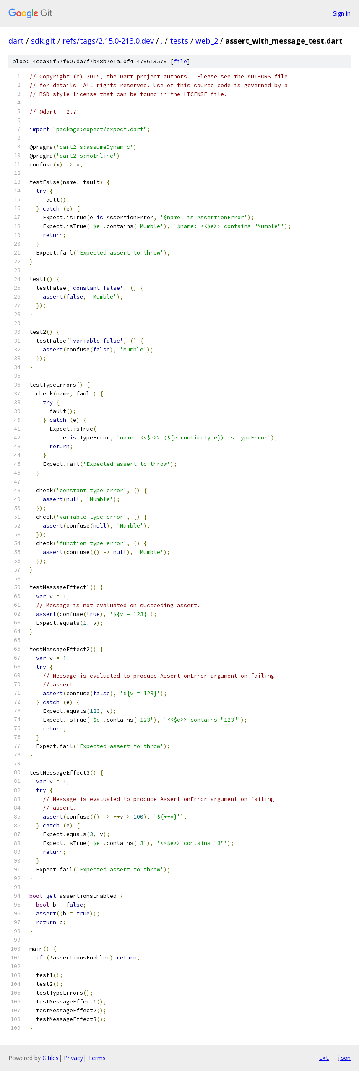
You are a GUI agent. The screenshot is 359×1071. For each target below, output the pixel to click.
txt (324, 1057)
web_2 (206, 41)
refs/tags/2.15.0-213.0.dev (108, 41)
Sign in (342, 13)
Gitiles (50, 1058)
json (344, 1057)
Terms (97, 1058)
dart (16, 41)
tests (179, 41)
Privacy (73, 1058)
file (180, 61)
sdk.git (43, 41)
